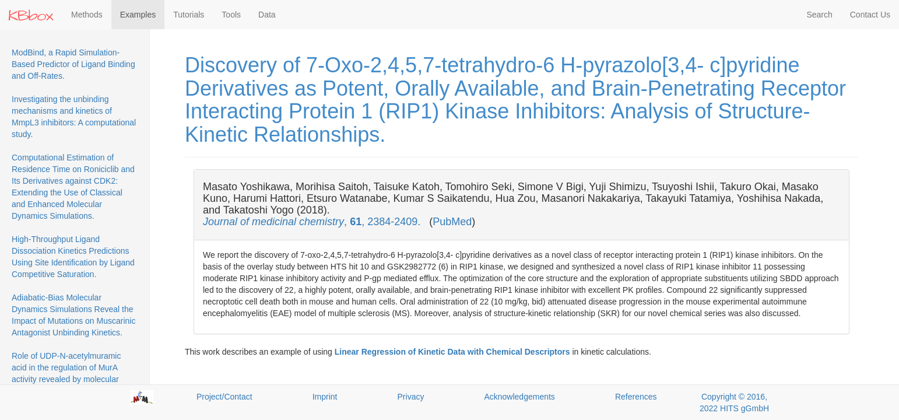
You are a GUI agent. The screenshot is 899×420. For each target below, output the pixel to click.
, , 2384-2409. (313, 222)
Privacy (411, 396)
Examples (138, 14)
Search (819, 14)
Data (267, 14)
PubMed (452, 222)
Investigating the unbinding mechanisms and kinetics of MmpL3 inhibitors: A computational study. (74, 116)
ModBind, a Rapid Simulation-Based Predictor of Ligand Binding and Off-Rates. (73, 64)
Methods (87, 14)
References (636, 396)
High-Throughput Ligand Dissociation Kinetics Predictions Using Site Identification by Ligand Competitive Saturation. (73, 257)
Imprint (325, 396)
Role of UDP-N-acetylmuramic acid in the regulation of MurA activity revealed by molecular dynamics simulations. (66, 373)
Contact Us (870, 14)
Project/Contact (224, 396)
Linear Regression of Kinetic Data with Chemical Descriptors (452, 351)
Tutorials (188, 14)
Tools (231, 14)
